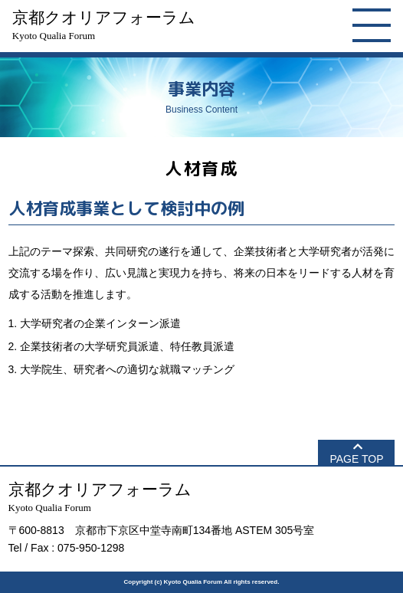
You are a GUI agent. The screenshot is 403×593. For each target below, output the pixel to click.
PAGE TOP (356, 459)
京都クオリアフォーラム (103, 24)
